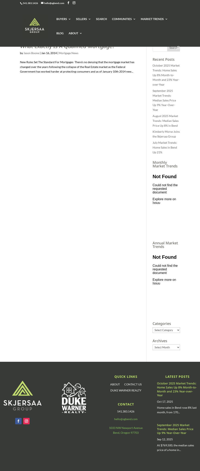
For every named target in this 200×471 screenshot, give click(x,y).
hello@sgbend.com (126, 419)
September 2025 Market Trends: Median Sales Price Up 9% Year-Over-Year (164, 100)
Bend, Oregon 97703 (126, 432)
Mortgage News (68, 53)
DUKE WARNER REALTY (125, 390)
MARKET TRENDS (152, 19)
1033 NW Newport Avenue (126, 428)
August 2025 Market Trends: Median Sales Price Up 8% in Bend (166, 120)
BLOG (60, 33)
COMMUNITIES (122, 19)
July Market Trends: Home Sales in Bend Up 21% (165, 147)
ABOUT (73, 33)
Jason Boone (31, 53)
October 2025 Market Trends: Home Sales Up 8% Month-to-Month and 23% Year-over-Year (166, 75)
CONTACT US (133, 384)
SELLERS (81, 19)
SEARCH (101, 19)
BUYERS (61, 19)
